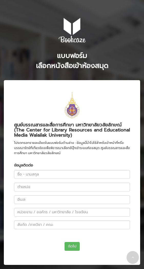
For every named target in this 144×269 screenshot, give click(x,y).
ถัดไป (72, 246)
